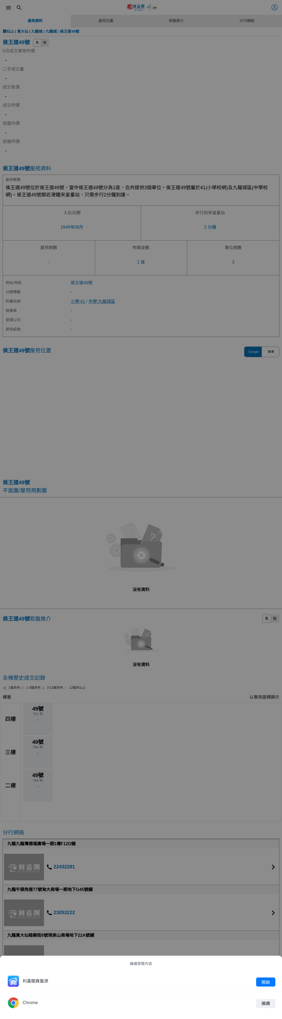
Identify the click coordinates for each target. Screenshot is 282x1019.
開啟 (265, 982)
